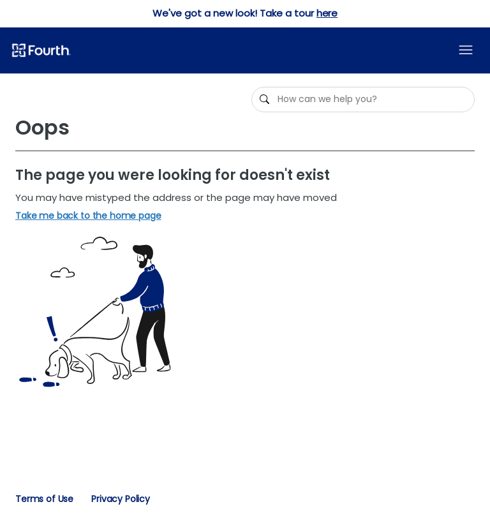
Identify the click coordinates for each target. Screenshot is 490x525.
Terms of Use (44, 498)
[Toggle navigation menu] (465, 50)
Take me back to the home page (88, 216)
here (327, 13)
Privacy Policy (120, 498)
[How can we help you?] (363, 99)
